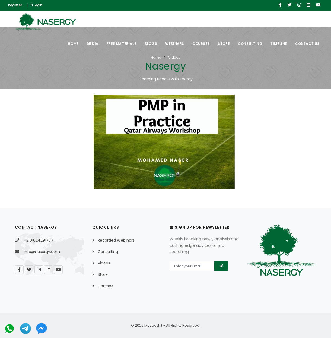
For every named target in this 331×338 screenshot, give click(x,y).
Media (92, 43)
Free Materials (121, 43)
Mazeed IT (153, 325)
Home (73, 43)
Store (224, 43)
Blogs (151, 43)
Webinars (174, 43)
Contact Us (307, 43)
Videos (174, 57)
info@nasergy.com (42, 251)
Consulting (250, 43)
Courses (201, 43)
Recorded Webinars (116, 240)
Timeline (278, 43)
